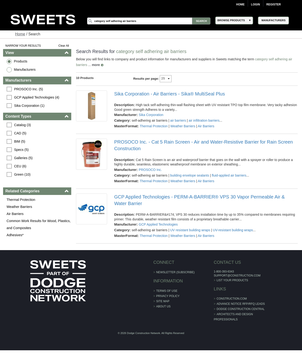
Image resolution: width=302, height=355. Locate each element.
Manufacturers (25, 69)
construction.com (232, 298)
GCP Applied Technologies (158, 224)
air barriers (178, 120)
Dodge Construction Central (240, 309)
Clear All (64, 45)
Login (255, 4)
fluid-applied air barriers (229, 175)
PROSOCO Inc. (150, 170)
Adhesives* (15, 235)
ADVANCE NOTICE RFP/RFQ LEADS (241, 303)
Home (240, 4)
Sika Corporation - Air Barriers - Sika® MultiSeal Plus (169, 93)
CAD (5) (20, 133)
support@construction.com (237, 275)
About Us (163, 306)
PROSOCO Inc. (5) (28, 89)
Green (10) (22, 174)
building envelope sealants (189, 175)
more (96, 65)
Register (273, 4)
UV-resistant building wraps (233, 230)
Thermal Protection (21, 200)
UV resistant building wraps (190, 230)
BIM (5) (19, 141)
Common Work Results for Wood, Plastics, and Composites (39, 224)
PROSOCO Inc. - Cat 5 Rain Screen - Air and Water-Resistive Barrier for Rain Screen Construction (203, 145)
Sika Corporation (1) (29, 105)
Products (20, 61)
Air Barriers (15, 214)
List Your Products (232, 280)
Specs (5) (21, 150)
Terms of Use (166, 291)
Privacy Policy (168, 296)
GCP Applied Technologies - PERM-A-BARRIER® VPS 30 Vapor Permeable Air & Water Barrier (199, 200)
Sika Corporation (151, 115)
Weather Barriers (19, 207)
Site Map (162, 301)
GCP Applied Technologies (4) (36, 97)
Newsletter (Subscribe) (175, 272)
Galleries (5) (23, 158)
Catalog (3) (22, 125)
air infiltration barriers (204, 120)
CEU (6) (20, 166)
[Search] (149, 21)
